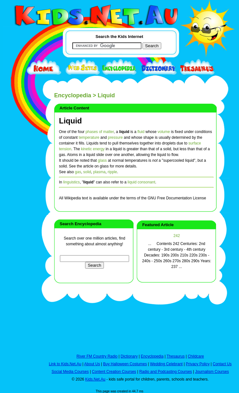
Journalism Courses (212, 371)
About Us (92, 364)
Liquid (70, 120)
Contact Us (222, 364)
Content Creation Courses (114, 371)
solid (87, 172)
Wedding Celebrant (166, 364)
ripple (112, 172)
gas (78, 172)
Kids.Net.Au (95, 379)
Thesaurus (176, 356)
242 (176, 236)
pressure (115, 137)
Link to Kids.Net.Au (65, 364)
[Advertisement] (19, 233)
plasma (99, 172)
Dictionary (129, 356)
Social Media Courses (70, 371)
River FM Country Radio (97, 356)
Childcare (196, 356)
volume (164, 132)
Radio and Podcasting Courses (165, 371)
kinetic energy (93, 149)
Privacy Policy (198, 364)
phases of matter (99, 132)
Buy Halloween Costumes (125, 364)
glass (102, 160)
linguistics (71, 182)
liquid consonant (141, 182)
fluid (140, 132)
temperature (89, 137)
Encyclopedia (72, 95)
